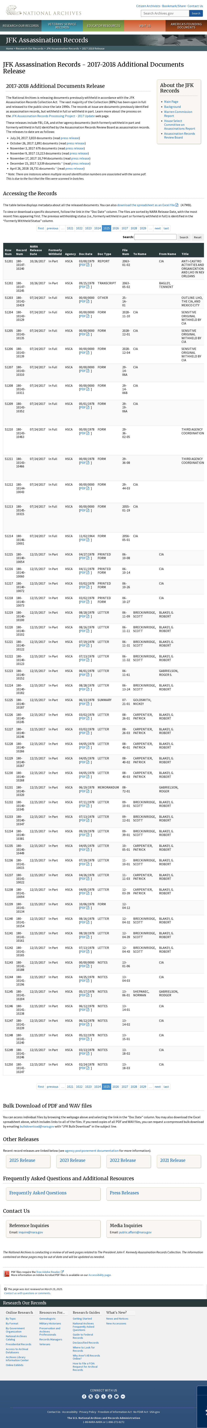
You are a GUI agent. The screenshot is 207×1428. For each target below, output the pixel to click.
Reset (197, 237)
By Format (12, 1323)
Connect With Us (103, 1390)
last (166, 228)
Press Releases (124, 1192)
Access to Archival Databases (17, 1350)
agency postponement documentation (92, 1151)
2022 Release (123, 1160)
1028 (134, 228)
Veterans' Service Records (62, 25)
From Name (167, 254)
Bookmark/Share (174, 6)
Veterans (44, 1344)
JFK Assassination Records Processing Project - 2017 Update (53, 116)
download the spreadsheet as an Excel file (146, 205)
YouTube (110, 1396)
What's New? (116, 1312)
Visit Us (145, 26)
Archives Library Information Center (17, 1358)
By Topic (11, 1318)
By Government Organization (15, 1329)
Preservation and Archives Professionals (49, 1331)
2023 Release (72, 1160)
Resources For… (52, 1312)
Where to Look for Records (84, 1349)
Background (172, 107)
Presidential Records (18, 1344)
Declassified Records (86, 1342)
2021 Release (172, 1160)
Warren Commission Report (178, 114)
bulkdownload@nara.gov (37, 1126)
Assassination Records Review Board (179, 135)
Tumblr (103, 1396)
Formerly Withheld (55, 252)
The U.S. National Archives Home (43, 10)
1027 (124, 228)
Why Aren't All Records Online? (86, 1357)
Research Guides (86, 1312)
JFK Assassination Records (62, 48)
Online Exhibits (14, 1365)
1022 (79, 228)
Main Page (171, 102)
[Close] (202, 1390)
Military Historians (50, 1323)
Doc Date (85, 254)
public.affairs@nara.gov (135, 1232)
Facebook (84, 1396)
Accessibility (70, 1412)
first (41, 228)
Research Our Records (21, 26)
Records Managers (50, 1339)
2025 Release (22, 1160)
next (158, 228)
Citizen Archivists (148, 6)
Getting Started (82, 1318)
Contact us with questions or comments (27, 1293)
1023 (88, 228)
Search (196, 13)
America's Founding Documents (186, 25)
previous (52, 228)
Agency (70, 254)
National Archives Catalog (16, 1337)
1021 (70, 228)
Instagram (97, 1396)
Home (9, 48)
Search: (128, 237)
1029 (143, 228)
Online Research (19, 1312)
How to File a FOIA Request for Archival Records (85, 1367)
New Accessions (116, 1323)
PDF (83, 265)
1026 (115, 228)
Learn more (171, 1421)
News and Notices (117, 1318)
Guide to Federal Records (83, 1336)
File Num (125, 252)
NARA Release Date (36, 250)
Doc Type (104, 254)
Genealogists (47, 1318)
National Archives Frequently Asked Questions (83, 1327)
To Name (139, 254)
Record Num (21, 252)
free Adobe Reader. (50, 1272)
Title (185, 254)
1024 (97, 228)
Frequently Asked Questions (38, 1192)
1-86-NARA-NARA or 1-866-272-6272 (103, 1422)
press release (70, 138)
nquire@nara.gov (31, 1232)
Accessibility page (100, 1275)
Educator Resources (103, 26)
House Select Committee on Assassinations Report (179, 124)
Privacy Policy (87, 1412)
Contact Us (195, 6)
